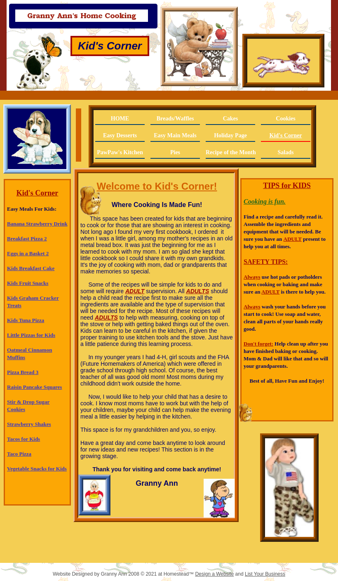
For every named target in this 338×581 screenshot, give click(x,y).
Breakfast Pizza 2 (27, 238)
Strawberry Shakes (29, 424)
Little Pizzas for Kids (31, 335)
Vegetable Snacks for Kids (37, 469)
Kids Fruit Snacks (27, 283)
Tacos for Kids (23, 439)
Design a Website (214, 574)
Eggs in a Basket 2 (28, 253)
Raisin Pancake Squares (34, 387)
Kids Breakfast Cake (30, 268)
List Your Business (265, 574)
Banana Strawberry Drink (37, 224)
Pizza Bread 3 (22, 372)
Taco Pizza (19, 454)
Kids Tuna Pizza (25, 320)
